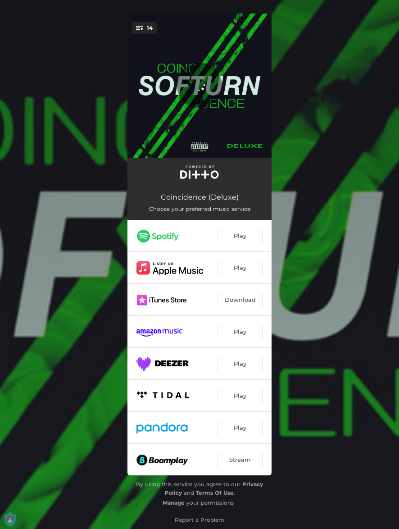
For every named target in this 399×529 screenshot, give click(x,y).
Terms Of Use (215, 492)
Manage (174, 502)
